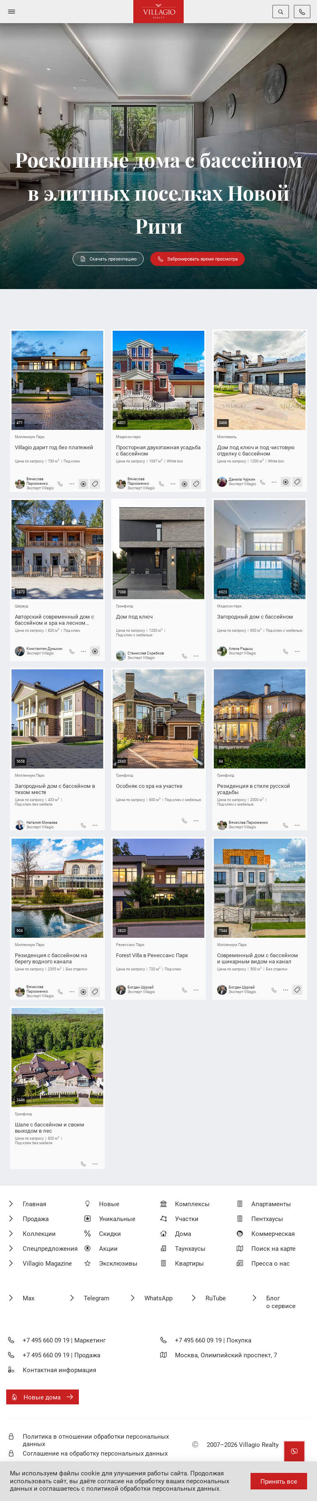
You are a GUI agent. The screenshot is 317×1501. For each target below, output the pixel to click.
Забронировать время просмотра (197, 259)
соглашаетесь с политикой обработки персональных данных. (130, 1488)
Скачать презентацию (108, 259)
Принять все (278, 1481)
